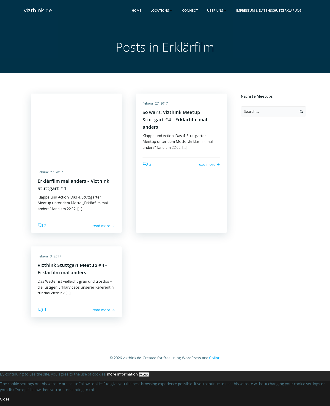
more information (122, 374)
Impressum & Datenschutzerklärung (269, 10)
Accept (143, 374)
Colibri (214, 357)
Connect (190, 10)
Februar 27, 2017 (50, 172)
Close (4, 399)
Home (136, 10)
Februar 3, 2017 (49, 256)
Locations (162, 10)
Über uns (217, 10)
